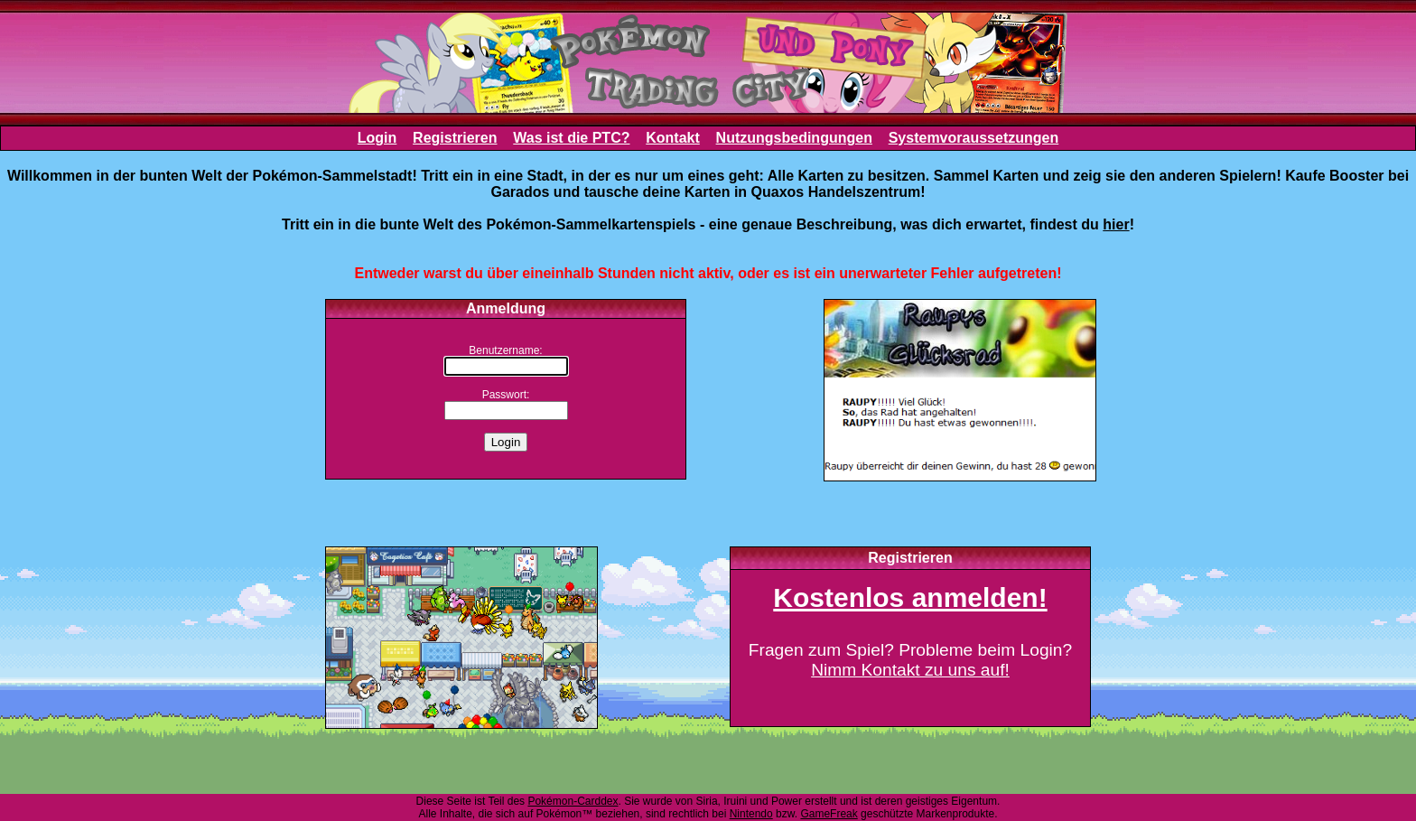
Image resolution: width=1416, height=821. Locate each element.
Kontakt (673, 137)
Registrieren (455, 137)
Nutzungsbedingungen (794, 137)
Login (377, 137)
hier (1116, 224)
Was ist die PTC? (571, 137)
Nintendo (751, 813)
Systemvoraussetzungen (974, 137)
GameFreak (828, 813)
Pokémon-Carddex (572, 801)
